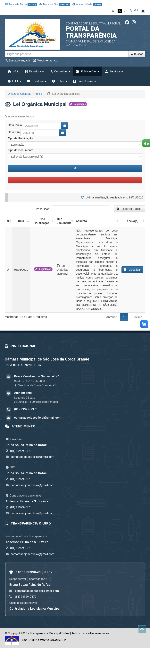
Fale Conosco (84, 81)
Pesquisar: (73, 208)
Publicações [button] (87, 71)
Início (14, 71)
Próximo (136, 317)
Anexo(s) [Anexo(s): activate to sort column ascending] (132, 221)
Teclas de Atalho (21, 4)
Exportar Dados (129, 208)
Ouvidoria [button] (36, 81)
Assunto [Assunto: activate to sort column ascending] (81, 221)
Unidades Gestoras (19, 93)
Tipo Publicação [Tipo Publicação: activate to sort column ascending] (42, 220)
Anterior (111, 317)
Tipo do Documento (20, 150)
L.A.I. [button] (14, 81)
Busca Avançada (17, 60)
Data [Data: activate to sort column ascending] (21, 221)
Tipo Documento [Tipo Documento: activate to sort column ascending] (63, 220)
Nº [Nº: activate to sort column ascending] (8, 221)
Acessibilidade (87, 4)
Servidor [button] (114, 71)
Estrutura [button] (34, 71)
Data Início (15, 125)
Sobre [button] (59, 81)
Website (45, 60)
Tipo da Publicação (20, 138)
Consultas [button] (60, 71)
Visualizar (132, 269)
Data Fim (14, 132)
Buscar (137, 54)
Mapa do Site (54, 4)
